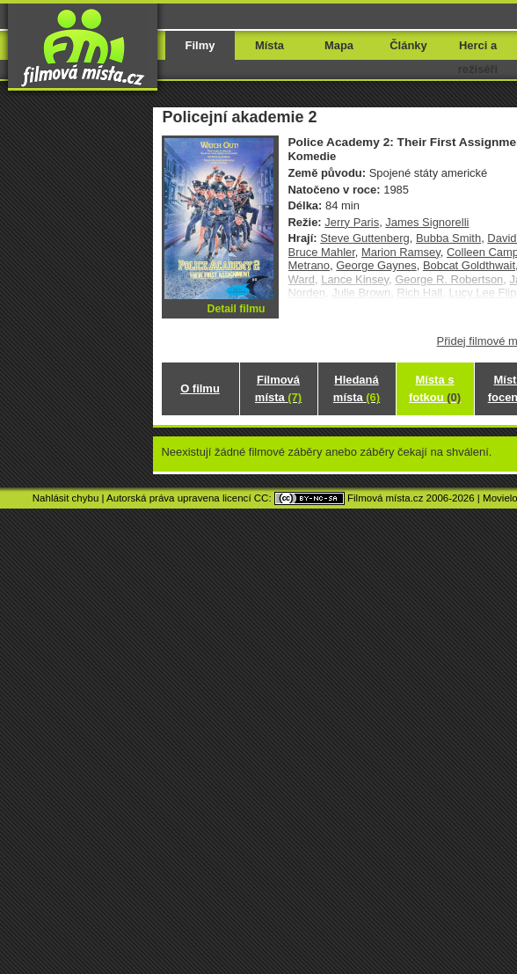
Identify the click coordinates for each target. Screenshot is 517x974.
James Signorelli (427, 222)
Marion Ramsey (401, 252)
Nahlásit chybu (66, 498)
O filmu (200, 388)
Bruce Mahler (321, 252)
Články (408, 45)
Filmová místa (278, 388)
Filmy (200, 45)
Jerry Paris (351, 222)
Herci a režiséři (478, 57)
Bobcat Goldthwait (469, 265)
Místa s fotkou (435, 388)
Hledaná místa (356, 388)
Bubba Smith (448, 238)
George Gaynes (376, 265)
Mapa (338, 45)
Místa (269, 45)
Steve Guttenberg (365, 238)
